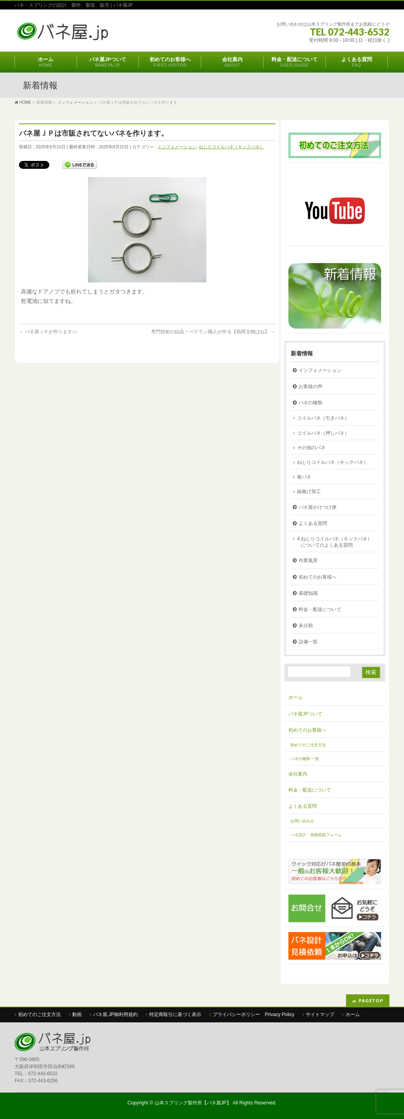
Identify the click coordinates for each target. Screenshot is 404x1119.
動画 (77, 1014)
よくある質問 (313, 523)
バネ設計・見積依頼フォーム (316, 835)
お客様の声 (310, 386)
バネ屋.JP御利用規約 (115, 1014)
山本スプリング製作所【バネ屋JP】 (193, 1103)
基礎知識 (308, 593)
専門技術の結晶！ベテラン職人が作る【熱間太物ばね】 (213, 331)
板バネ (304, 477)
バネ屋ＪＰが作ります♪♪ (48, 331)
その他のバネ (311, 447)
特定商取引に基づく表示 (175, 1014)
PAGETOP (371, 1000)
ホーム (295, 697)
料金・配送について (320, 609)
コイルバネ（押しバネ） (323, 433)
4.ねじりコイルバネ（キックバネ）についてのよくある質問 (334, 542)
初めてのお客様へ (318, 577)
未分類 (306, 625)
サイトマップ (320, 1014)
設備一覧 (308, 641)
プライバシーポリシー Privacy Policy (253, 1014)
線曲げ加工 (309, 491)
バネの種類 (310, 402)
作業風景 (308, 560)
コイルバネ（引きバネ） (323, 418)
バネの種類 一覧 (304, 759)
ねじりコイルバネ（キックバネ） (231, 146)
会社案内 (297, 774)
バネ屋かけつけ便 (318, 507)
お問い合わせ (302, 821)
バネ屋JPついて (305, 714)
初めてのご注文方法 (308, 745)
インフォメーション (176, 146)
